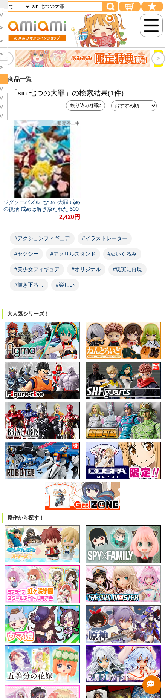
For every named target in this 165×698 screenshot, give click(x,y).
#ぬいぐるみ (122, 254)
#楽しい (65, 285)
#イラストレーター (104, 238)
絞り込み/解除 (85, 105)
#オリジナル (86, 269)
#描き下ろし (29, 285)
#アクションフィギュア (42, 238)
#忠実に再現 (127, 269)
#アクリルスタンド (73, 254)
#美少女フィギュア (37, 269)
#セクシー (26, 254)
